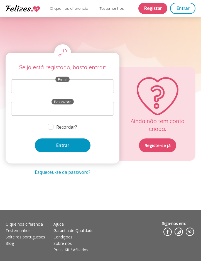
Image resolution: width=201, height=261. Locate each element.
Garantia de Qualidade (73, 230)
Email (62, 79)
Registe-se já (157, 145)
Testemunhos (111, 8)
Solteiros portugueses (25, 237)
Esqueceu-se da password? (62, 172)
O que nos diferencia (69, 8)
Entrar (182, 8)
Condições (62, 237)
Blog (10, 243)
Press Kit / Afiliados (70, 249)
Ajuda (58, 224)
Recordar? (66, 127)
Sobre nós (62, 243)
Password (63, 101)
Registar (153, 8)
